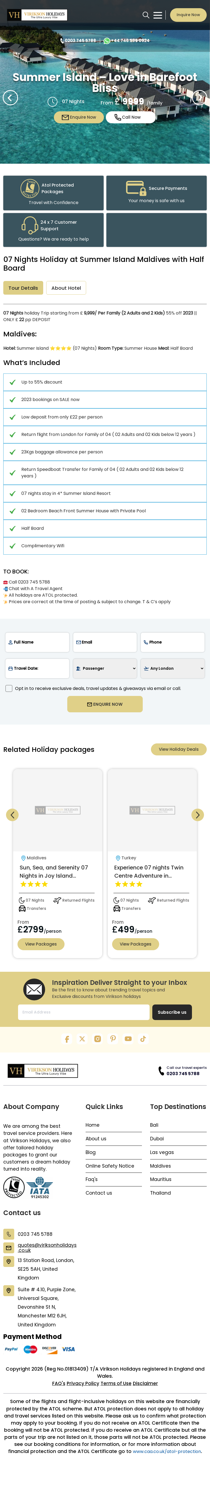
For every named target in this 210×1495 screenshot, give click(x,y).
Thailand (160, 1202)
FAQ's (57, 1402)
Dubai (157, 1147)
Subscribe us (172, 1020)
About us (96, 1147)
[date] (37, 671)
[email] (105, 644)
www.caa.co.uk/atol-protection (105, 1479)
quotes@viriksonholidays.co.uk (47, 1257)
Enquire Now (79, 117)
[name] (37, 644)
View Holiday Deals (178, 755)
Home (93, 1133)
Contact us (99, 1202)
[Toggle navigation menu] (158, 15)
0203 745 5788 (183, 1081)
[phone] (173, 644)
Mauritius (161, 1188)
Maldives (160, 1174)
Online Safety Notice (110, 1174)
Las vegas (162, 1161)
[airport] (173, 671)
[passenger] (105, 671)
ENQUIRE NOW (105, 708)
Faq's (92, 1188)
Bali (154, 1133)
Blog (91, 1161)
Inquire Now (188, 14)
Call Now (128, 117)
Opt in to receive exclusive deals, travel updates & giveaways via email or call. (93, 690)
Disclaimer (147, 1402)
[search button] (146, 15)
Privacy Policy (82, 1402)
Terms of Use (116, 1402)
